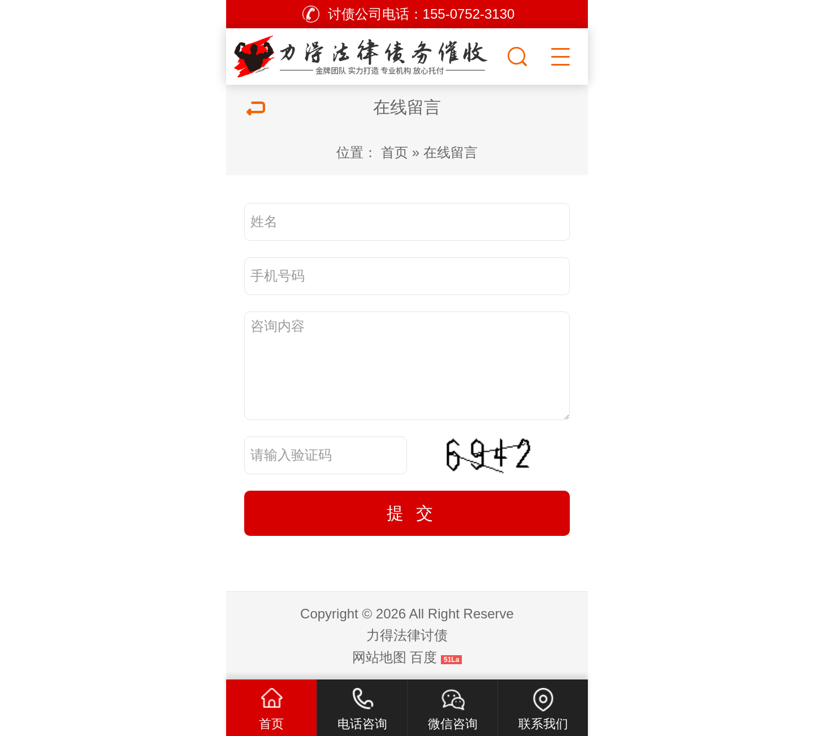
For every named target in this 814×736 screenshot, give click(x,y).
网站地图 (379, 657)
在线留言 (450, 152)
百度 (423, 657)
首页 (394, 152)
